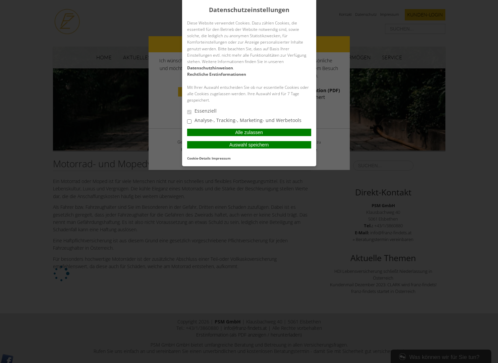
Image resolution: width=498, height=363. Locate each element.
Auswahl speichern (249, 144)
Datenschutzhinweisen (210, 68)
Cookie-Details (199, 158)
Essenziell (202, 111)
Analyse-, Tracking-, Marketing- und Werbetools (244, 121)
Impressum (221, 158)
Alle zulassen (249, 132)
